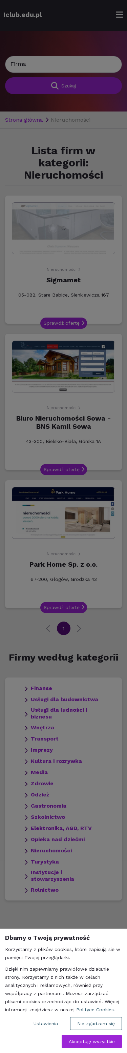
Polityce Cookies (95, 1009)
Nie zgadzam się (96, 1023)
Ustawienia (46, 1023)
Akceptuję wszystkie (92, 1041)
